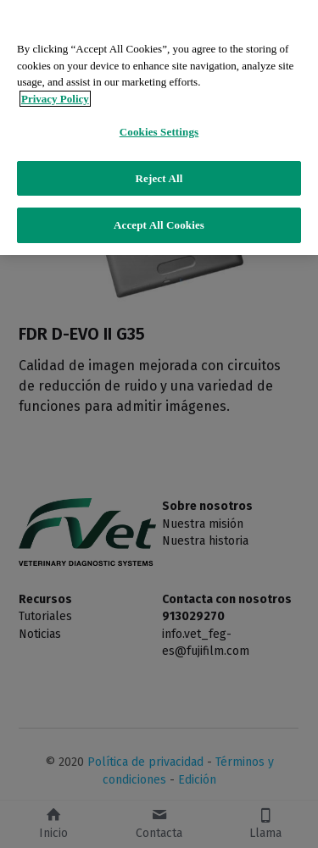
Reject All (159, 178)
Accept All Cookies (159, 225)
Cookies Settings (159, 131)
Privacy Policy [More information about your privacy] (55, 98)
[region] (159, 127)
